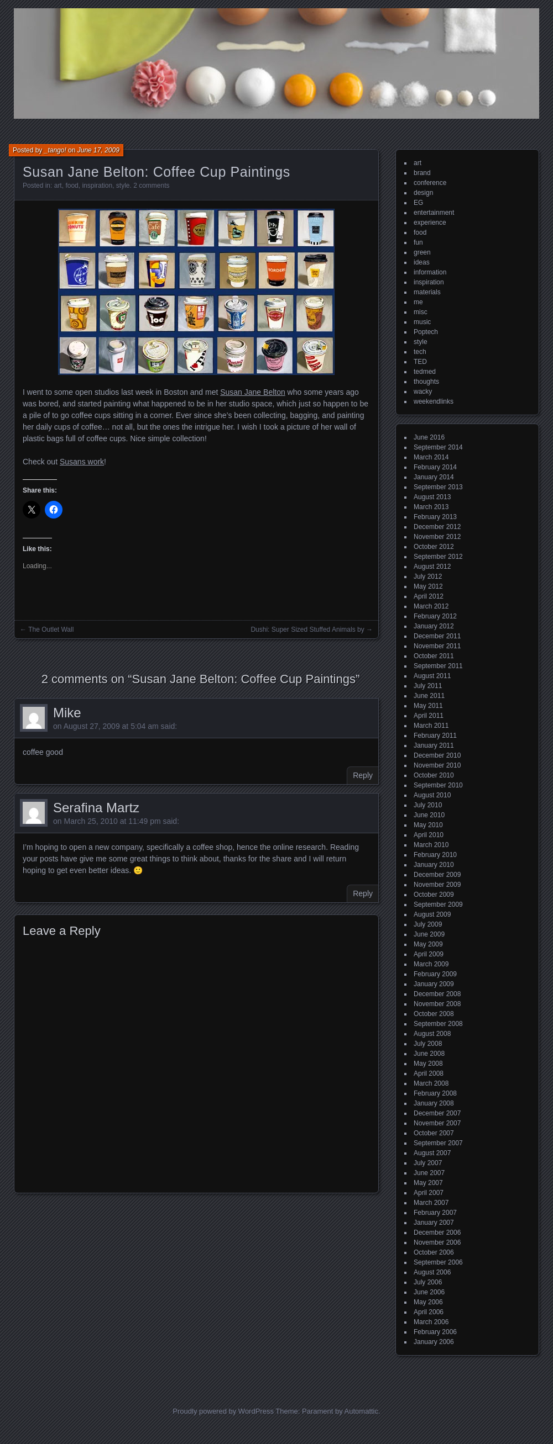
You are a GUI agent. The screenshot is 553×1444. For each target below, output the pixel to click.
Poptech (426, 332)
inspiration (97, 185)
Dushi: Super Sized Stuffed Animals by (307, 629)
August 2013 (432, 497)
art (58, 185)
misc (420, 312)
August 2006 (432, 1272)
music (422, 322)
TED (420, 362)
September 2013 (438, 487)
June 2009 (429, 934)
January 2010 (434, 865)
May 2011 (428, 706)
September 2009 (438, 904)
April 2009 (429, 954)
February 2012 (435, 616)
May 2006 (428, 1302)
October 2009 (434, 894)
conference (430, 183)
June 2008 (429, 1053)
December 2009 (437, 875)
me (418, 302)
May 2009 (428, 944)
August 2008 (432, 1034)
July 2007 (428, 1163)
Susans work (82, 461)
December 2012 (437, 527)
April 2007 (429, 1193)
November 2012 (437, 537)
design (423, 193)
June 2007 (429, 1173)
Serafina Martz (96, 807)
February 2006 (435, 1332)
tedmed (425, 371)
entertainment (434, 212)
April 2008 (429, 1073)
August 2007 (432, 1153)
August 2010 (432, 795)
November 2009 (437, 884)
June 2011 (429, 696)
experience (430, 222)
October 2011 (434, 656)
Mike (67, 712)
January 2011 (434, 745)
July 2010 (428, 805)
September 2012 (438, 556)
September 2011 (438, 666)
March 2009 (431, 964)
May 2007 (428, 1183)
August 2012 (432, 566)
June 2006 (429, 1292)
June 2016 (429, 437)
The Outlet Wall (51, 629)
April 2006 (429, 1312)
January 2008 (434, 1103)
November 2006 (437, 1242)
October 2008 (434, 1014)
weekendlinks (433, 401)
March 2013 (431, 507)
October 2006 (434, 1252)
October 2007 (434, 1133)
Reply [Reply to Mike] (363, 775)
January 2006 (434, 1342)
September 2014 (438, 447)
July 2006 (428, 1282)
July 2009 (428, 924)
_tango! (55, 150)
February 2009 (435, 974)
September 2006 (438, 1262)
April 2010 (429, 835)
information (430, 272)
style (123, 185)
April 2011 (429, 716)
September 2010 (438, 785)
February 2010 (435, 855)
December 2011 (437, 636)
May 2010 (428, 825)
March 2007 (431, 1203)
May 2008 (428, 1063)
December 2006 (437, 1232)
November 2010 (437, 765)
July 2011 (428, 686)
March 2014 (431, 457)
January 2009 (434, 984)
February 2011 (435, 735)
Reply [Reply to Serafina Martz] (363, 893)
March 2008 (431, 1083)
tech (420, 352)
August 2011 (432, 676)
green (422, 252)
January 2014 (434, 477)
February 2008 (435, 1093)
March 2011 (431, 725)
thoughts (426, 381)
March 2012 (431, 606)
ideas (422, 262)
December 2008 (437, 994)
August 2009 (432, 914)
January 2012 (434, 626)
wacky (423, 391)
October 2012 (434, 547)
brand (422, 173)
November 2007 (437, 1123)
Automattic (361, 1411)
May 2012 (428, 586)
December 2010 (437, 755)
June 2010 (429, 815)
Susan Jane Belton (252, 392)
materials (427, 292)
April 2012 (429, 596)
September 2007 (438, 1143)
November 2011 (437, 646)
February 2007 (435, 1212)
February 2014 (435, 467)
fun (418, 242)
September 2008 (438, 1024)
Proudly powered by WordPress (223, 1411)
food (71, 185)
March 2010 (431, 845)
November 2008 (437, 1004)
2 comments (151, 185)
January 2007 (434, 1222)
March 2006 (431, 1322)
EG (418, 203)
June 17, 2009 (98, 150)
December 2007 (437, 1113)
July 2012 (428, 576)
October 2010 (434, 775)
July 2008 (428, 1044)
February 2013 (435, 517)
